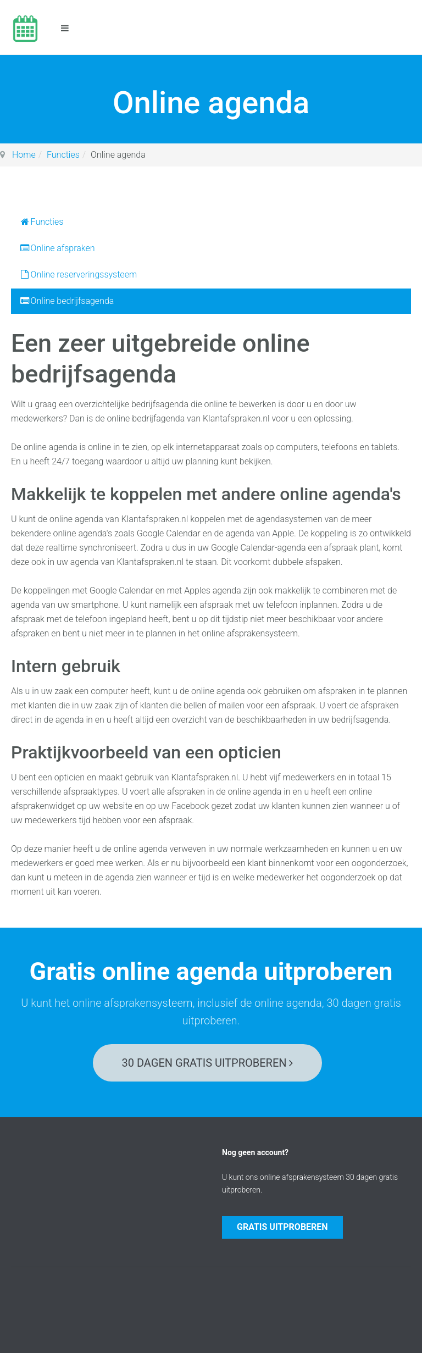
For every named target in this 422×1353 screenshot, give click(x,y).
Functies (63, 154)
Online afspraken (57, 248)
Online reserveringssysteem (78, 274)
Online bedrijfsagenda (66, 301)
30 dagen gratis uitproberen (207, 1062)
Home (24, 154)
